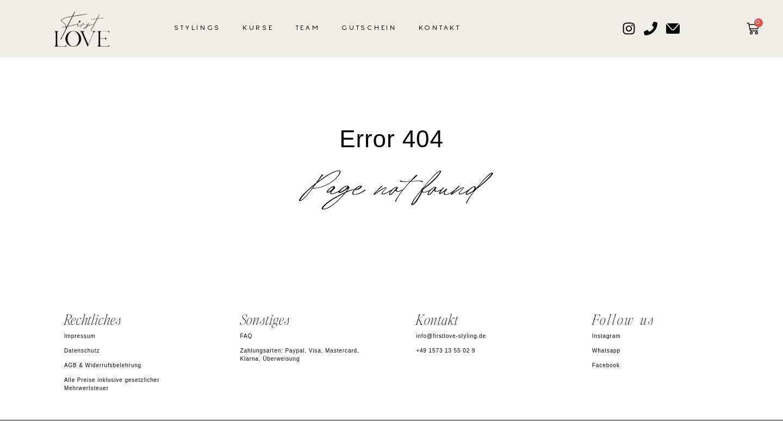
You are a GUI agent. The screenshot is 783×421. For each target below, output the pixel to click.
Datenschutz (82, 351)
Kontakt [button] (440, 28)
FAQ (246, 336)
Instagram (606, 336)
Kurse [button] (258, 28)
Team (308, 28)
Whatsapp (606, 351)
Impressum (80, 336)
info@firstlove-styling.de (451, 336)
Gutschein (368, 28)
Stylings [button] (197, 28)
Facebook (606, 365)
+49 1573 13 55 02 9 (445, 351)
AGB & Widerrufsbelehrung (102, 365)
